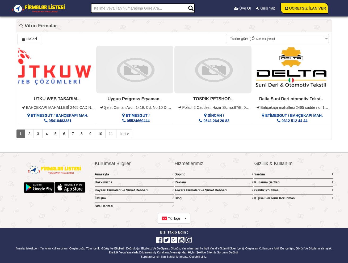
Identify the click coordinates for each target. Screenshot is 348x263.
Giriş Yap (265, 8)
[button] (174, 218)
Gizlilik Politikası (293, 190)
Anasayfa (134, 174)
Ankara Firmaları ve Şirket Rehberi (214, 190)
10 (100, 134)
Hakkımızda (134, 182)
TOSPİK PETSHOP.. (212, 99)
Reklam (214, 182)
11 (111, 134)
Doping (214, 174)
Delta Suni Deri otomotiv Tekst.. (291, 99)
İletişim (134, 198)
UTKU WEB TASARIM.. (56, 99)
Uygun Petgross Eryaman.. (135, 99)
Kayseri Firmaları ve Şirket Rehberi (134, 190)
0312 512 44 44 (293, 121)
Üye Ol (242, 8)
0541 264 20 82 (215, 121)
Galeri (29, 39)
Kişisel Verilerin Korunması (293, 198)
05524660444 (138, 121)
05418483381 (60, 121)
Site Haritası (134, 206)
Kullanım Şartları (293, 182)
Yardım (293, 174)
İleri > (124, 134)
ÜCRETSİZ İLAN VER (305, 8)
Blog (214, 198)
